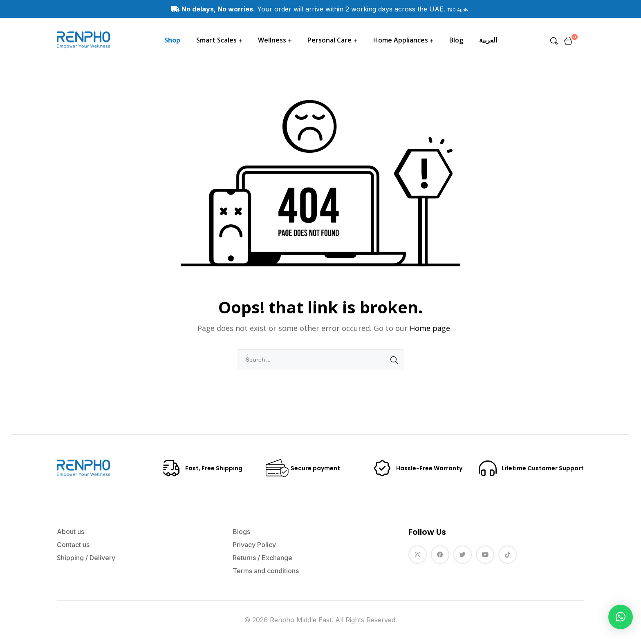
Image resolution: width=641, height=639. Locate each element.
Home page (430, 328)
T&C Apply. (458, 9)
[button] (620, 617)
